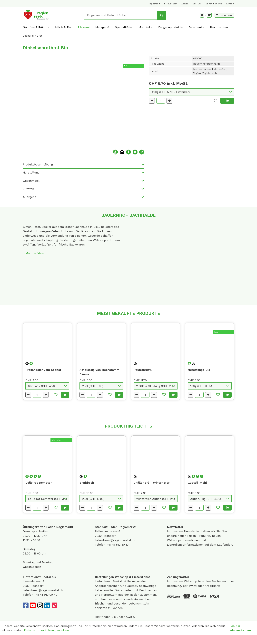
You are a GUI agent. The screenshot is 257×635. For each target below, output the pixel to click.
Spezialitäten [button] (124, 27)
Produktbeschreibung (38, 164)
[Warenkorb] (218, 15)
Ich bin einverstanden (240, 628)
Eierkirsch (86, 482)
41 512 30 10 (120, 544)
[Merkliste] (209, 15)
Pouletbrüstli (143, 369)
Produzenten (170, 4)
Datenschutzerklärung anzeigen (46, 630)
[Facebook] (25, 605)
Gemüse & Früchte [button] (36, 27)
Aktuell (184, 4)
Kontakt (230, 4)
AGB (129, 616)
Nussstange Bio (199, 369)
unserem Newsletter (186, 531)
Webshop (121, 577)
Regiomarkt (154, 4)
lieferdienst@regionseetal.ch (115, 540)
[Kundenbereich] (202, 15)
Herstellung (31, 172)
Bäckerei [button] (83, 27)
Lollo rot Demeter (38, 482)
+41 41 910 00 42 (45, 594)
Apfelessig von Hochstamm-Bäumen (100, 372)
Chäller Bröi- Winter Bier (151, 482)
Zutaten (28, 189)
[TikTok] (54, 605)
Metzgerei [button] (102, 27)
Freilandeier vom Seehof (43, 369)
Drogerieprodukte (170, 27)
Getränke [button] (145, 27)
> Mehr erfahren (34, 253)
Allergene (29, 197)
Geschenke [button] (196, 27)
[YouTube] (33, 605)
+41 (109, 544)
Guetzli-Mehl (197, 482)
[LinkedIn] (47, 605)
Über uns (197, 4)
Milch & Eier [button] (63, 27)
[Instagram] (40, 605)
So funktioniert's (214, 4)
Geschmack (31, 180)
